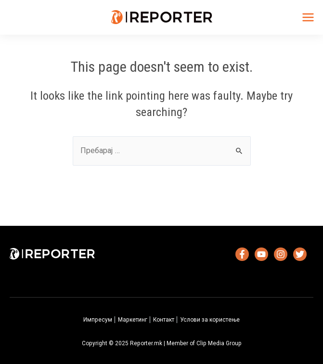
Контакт (163, 319)
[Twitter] (300, 254)
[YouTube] (261, 254)
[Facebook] (242, 254)
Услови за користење (210, 319)
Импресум (97, 319)
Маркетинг (132, 319)
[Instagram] (280, 254)
